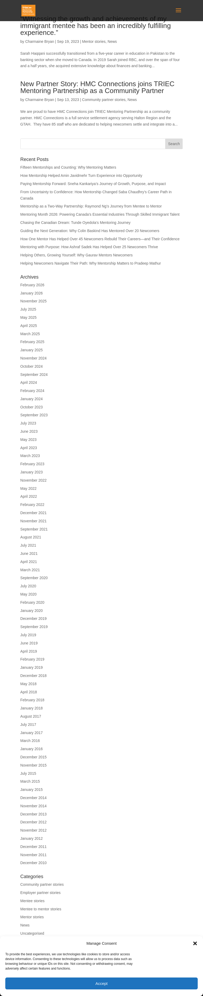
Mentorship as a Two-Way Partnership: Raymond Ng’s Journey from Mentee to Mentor (91, 206)
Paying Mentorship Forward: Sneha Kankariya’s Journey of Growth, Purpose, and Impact (93, 184)
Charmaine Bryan (39, 41)
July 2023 (28, 423)
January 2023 (31, 472)
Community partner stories (104, 100)
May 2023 (28, 439)
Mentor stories (94, 41)
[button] (195, 943)
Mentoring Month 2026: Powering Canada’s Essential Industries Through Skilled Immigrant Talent (99, 214)
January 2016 (31, 749)
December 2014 (33, 798)
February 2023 (32, 464)
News (112, 41)
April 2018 (28, 692)
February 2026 (32, 285)
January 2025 (31, 350)
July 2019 (28, 635)
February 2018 (32, 700)
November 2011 (33, 855)
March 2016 (30, 741)
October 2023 (31, 407)
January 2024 (31, 399)
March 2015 (30, 781)
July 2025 (28, 309)
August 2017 (30, 716)
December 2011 (33, 847)
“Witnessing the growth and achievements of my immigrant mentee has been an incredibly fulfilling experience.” (95, 25)
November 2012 (33, 830)
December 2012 (33, 822)
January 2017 (31, 733)
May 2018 (28, 684)
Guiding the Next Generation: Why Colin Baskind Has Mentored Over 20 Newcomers (89, 231)
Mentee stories (32, 901)
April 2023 (28, 448)
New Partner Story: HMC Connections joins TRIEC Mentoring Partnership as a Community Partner (97, 87)
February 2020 (32, 602)
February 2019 (32, 659)
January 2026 (31, 293)
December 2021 (33, 513)
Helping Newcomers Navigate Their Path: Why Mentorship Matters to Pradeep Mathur (90, 263)
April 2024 (28, 382)
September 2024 (34, 374)
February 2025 (32, 342)
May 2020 (28, 594)
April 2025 (28, 326)
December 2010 (33, 863)
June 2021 (29, 553)
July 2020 (28, 586)
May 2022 (28, 488)
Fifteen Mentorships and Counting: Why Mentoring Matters (68, 167)
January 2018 (31, 708)
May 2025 (28, 317)
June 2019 (29, 643)
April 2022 (28, 496)
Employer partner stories (40, 893)
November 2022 (33, 480)
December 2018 (33, 676)
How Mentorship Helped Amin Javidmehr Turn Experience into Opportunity (81, 175)
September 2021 (34, 529)
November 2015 (33, 765)
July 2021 (28, 545)
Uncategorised (32, 933)
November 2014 (33, 806)
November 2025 (33, 301)
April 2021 (28, 562)
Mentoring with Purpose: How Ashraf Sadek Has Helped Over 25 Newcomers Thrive (89, 247)
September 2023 (34, 415)
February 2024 (32, 391)
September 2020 (34, 578)
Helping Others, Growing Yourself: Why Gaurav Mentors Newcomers (76, 255)
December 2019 (33, 618)
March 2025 (30, 334)
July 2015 (28, 773)
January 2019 (31, 667)
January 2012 (31, 838)
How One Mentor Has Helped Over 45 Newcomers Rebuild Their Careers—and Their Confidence (100, 239)
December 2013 (33, 814)
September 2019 (34, 627)
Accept (101, 983)
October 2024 (31, 366)
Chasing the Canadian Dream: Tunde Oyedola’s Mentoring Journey (75, 222)
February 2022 (32, 504)
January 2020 (31, 610)
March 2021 (30, 570)
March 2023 (30, 456)
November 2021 (33, 521)
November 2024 (33, 358)
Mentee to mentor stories (40, 909)
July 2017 (28, 724)
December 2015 (33, 757)
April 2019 (28, 651)
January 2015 (31, 789)
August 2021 (30, 537)
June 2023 (29, 431)
